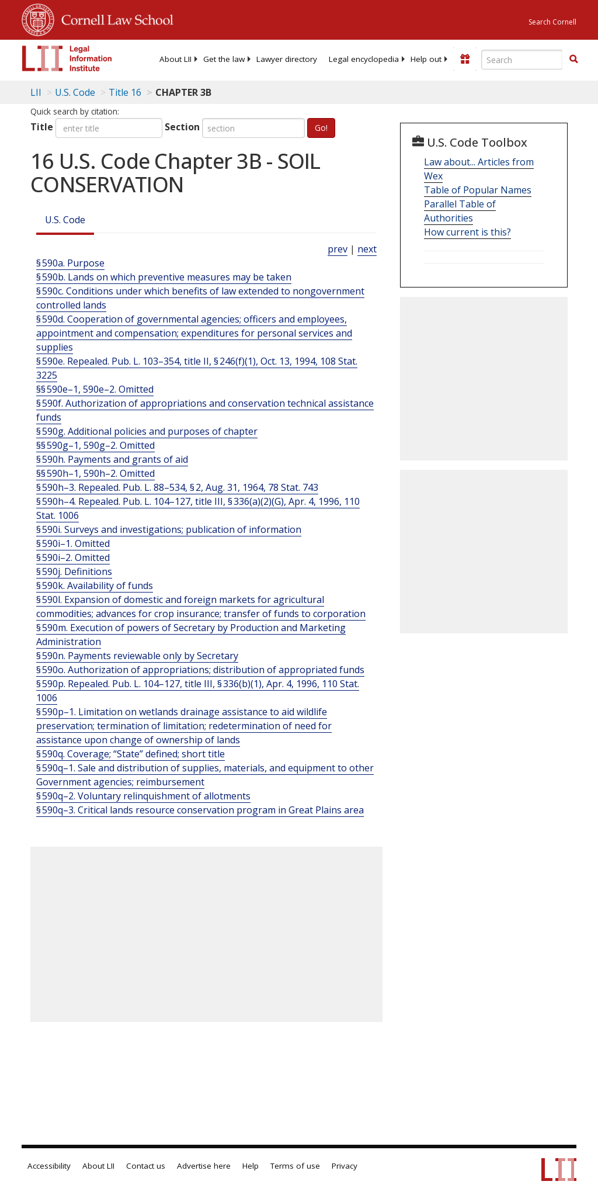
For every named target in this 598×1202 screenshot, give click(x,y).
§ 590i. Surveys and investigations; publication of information (168, 529)
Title (41, 126)
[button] (573, 59)
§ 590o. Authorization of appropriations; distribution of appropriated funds (200, 669)
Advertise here (204, 1166)
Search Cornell (552, 22)
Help (250, 1166)
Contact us (145, 1166)
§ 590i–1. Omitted (73, 543)
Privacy (344, 1166)
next (367, 249)
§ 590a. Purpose (70, 263)
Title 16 (125, 92)
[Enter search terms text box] (522, 60)
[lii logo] (67, 58)
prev (337, 249)
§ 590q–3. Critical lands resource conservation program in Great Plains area (200, 809)
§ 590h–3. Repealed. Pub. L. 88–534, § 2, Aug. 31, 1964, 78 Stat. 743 (177, 487)
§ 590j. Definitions (74, 571)
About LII (175, 59)
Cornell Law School (113, 18)
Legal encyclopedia (364, 59)
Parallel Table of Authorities (460, 211)
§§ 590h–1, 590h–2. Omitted (95, 473)
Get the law (224, 59)
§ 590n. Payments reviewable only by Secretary (137, 655)
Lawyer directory (286, 59)
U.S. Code (65, 219)
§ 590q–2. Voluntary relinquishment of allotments (143, 795)
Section (182, 126)
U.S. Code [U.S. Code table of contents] (75, 92)
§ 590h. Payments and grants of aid (112, 459)
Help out (426, 59)
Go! (321, 127)
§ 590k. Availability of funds (94, 585)
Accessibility (49, 1166)
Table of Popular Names (477, 189)
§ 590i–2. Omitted (73, 557)
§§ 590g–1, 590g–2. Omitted (95, 445)
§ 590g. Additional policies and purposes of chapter (147, 431)
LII (35, 92)
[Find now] (573, 59)
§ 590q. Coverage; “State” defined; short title (130, 753)
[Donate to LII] (465, 59)
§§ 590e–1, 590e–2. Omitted (95, 389)
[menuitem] (175, 59)
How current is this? (467, 232)
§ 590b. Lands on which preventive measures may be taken (163, 277)
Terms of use (295, 1166)
